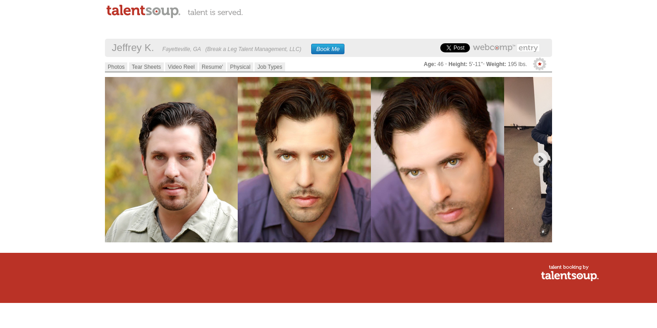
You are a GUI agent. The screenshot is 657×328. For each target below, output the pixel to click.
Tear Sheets (146, 67)
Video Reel (181, 67)
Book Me (327, 49)
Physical (240, 67)
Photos (116, 67)
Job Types (269, 67)
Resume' (212, 67)
